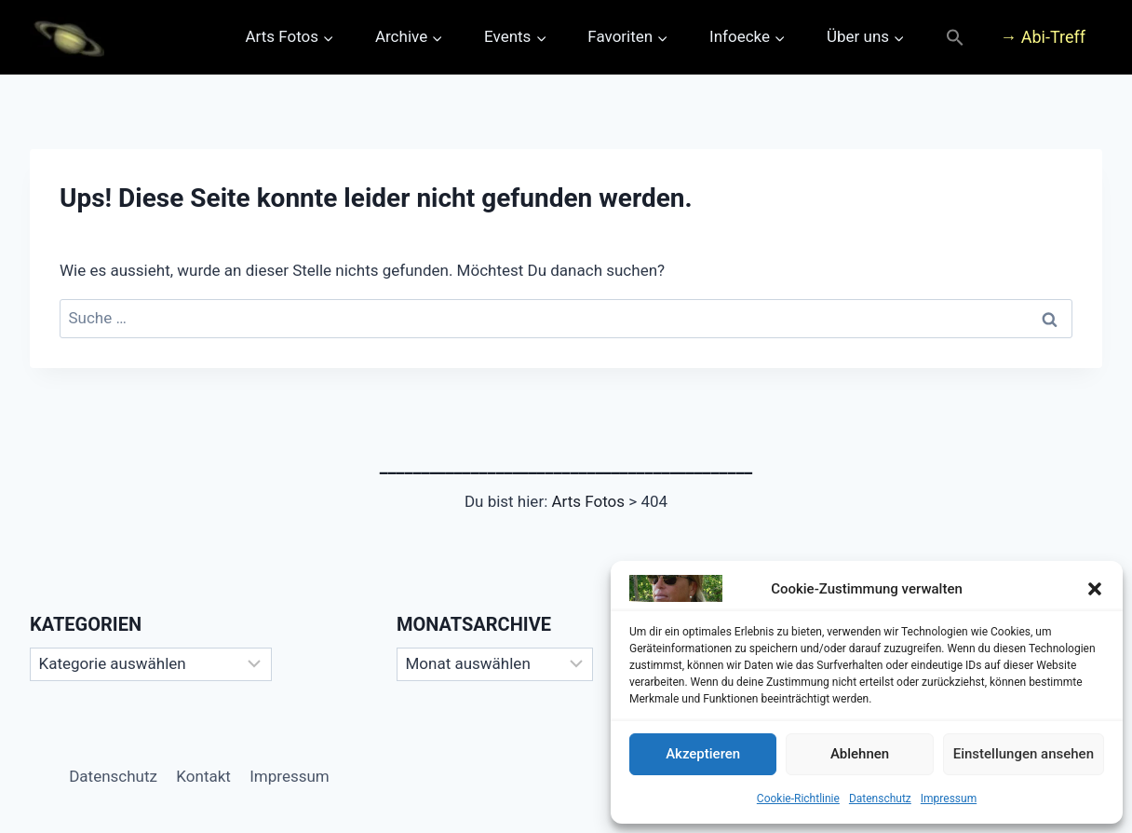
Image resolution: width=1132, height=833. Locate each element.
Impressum (949, 798)
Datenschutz (880, 798)
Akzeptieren (703, 753)
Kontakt (203, 776)
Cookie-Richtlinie (798, 798)
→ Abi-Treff (1042, 37)
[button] (1094, 589)
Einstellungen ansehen (1023, 753)
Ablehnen (859, 753)
